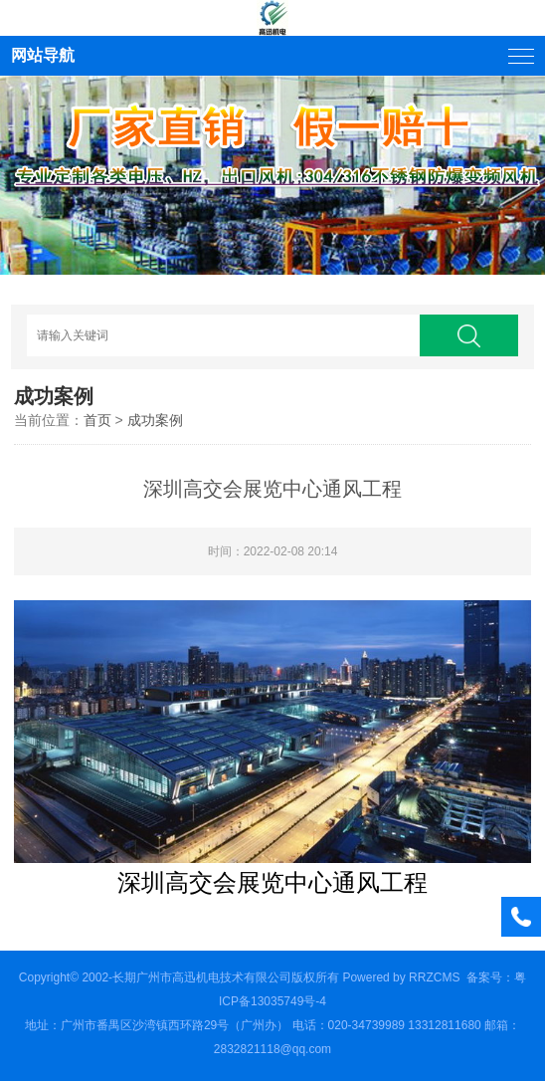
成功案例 (155, 420)
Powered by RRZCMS (399, 977)
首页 (97, 420)
